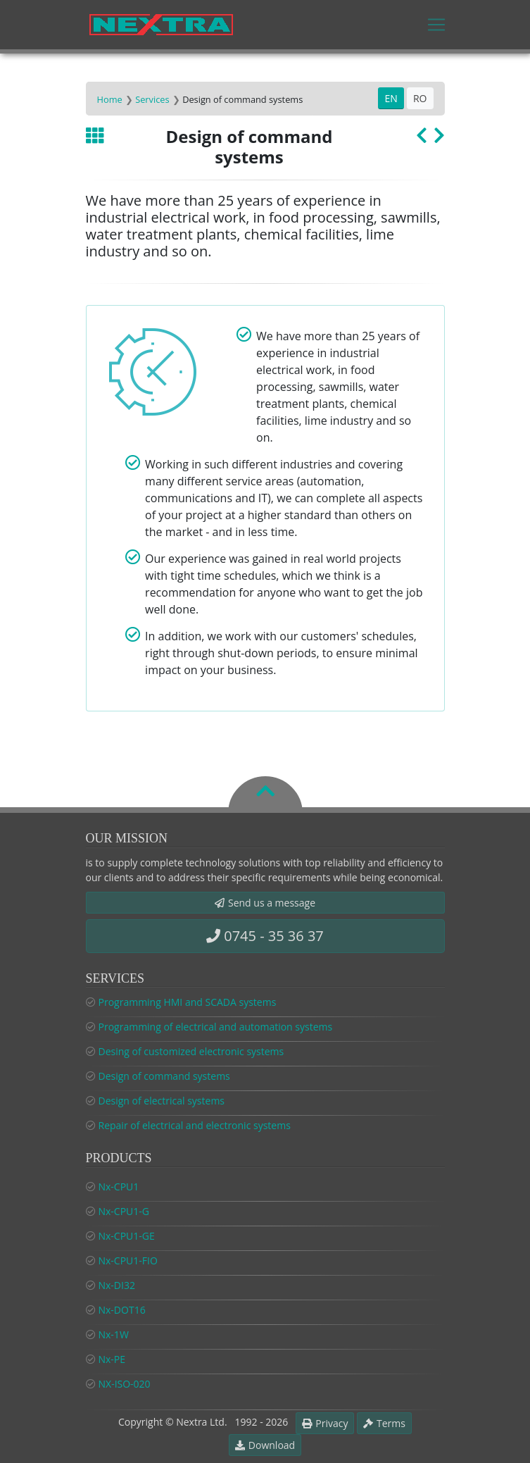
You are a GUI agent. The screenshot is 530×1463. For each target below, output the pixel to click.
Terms (384, 1423)
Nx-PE (112, 1359)
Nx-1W (114, 1334)
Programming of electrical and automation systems (216, 1026)
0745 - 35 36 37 (265, 935)
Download (265, 1445)
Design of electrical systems (162, 1100)
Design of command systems (164, 1076)
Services (152, 99)
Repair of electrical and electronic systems (195, 1125)
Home (109, 99)
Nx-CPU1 (119, 1186)
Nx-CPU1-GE (127, 1236)
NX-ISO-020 (125, 1383)
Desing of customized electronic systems (191, 1051)
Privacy (325, 1423)
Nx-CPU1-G (124, 1211)
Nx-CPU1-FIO (128, 1260)
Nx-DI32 (117, 1285)
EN (390, 98)
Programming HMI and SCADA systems (188, 1002)
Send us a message (265, 902)
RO (420, 98)
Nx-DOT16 (122, 1309)
